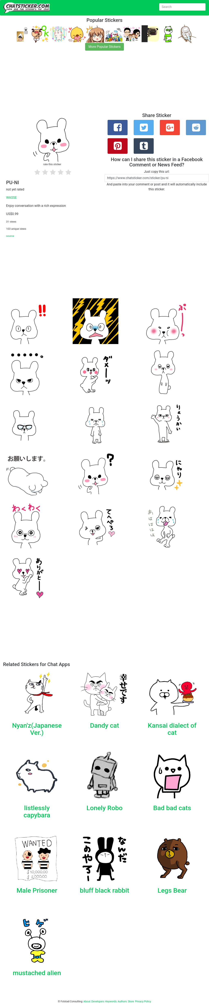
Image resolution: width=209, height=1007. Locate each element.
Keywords (111, 1001)
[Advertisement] (104, 84)
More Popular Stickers (105, 47)
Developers (97, 1001)
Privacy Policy (143, 1001)
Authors (122, 1001)
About (86, 1001)
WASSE (11, 197)
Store (131, 1001)
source (10, 235)
